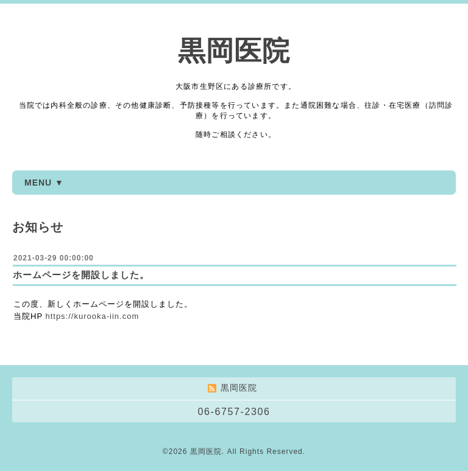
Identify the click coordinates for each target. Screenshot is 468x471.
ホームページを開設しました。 (81, 275)
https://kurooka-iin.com (92, 316)
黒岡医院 (234, 50)
